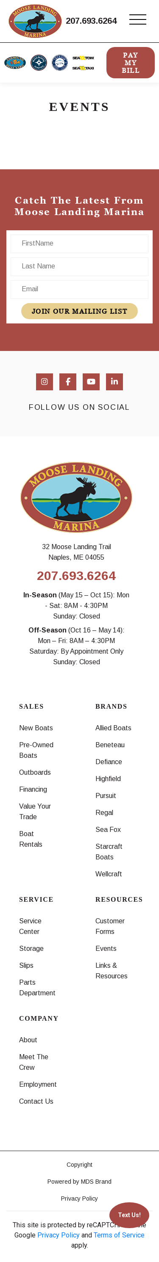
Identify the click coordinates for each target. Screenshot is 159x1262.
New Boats (36, 728)
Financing (33, 789)
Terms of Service (119, 1235)
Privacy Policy (79, 1198)
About (28, 1040)
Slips (26, 965)
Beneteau (110, 744)
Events (106, 948)
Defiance (108, 761)
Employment (38, 1084)
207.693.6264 (91, 20)
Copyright (79, 1164)
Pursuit (105, 795)
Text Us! (129, 1215)
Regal (104, 812)
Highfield (108, 778)
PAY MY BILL (130, 62)
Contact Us (36, 1101)
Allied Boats (113, 728)
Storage (31, 948)
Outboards (35, 772)
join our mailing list (80, 311)
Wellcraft (108, 874)
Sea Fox (108, 829)
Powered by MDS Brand (79, 1181)
